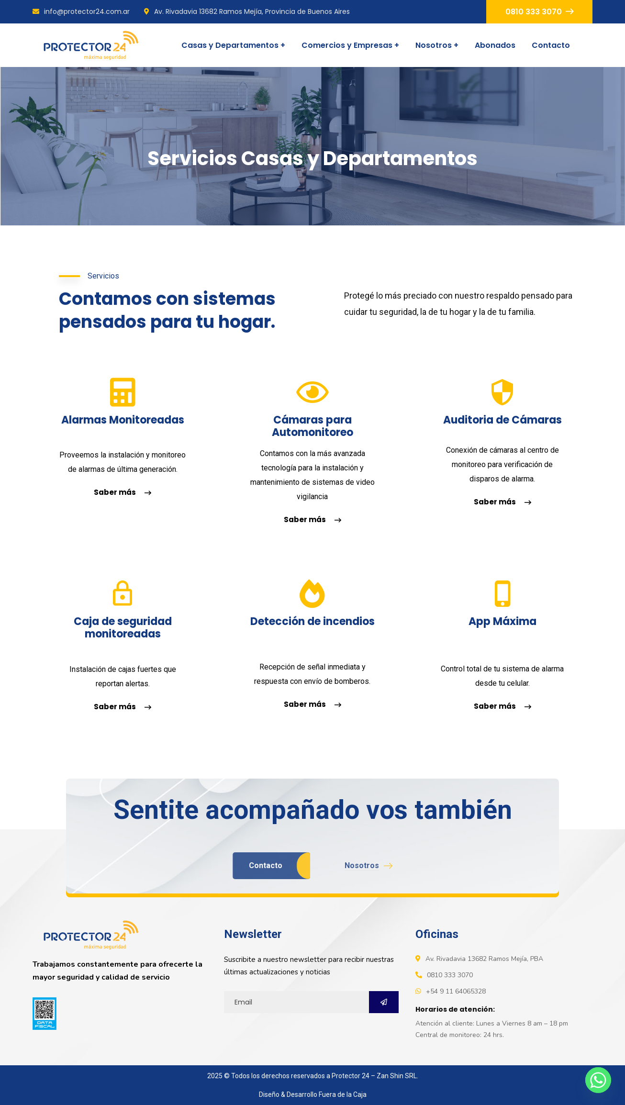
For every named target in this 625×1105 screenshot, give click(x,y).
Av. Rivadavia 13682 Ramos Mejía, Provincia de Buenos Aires (247, 11)
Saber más (122, 492)
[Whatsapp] (598, 1080)
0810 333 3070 (539, 11)
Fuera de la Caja (343, 1094)
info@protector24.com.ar (81, 11)
